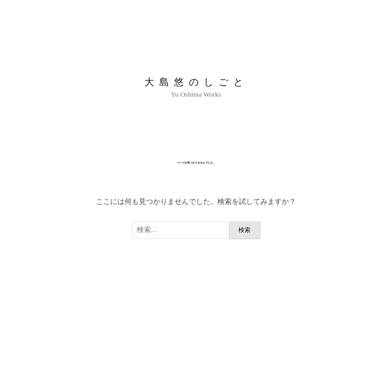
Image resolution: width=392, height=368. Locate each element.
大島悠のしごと (196, 82)
